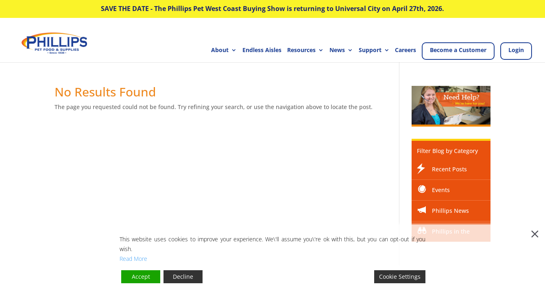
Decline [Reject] (183, 276)
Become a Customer (458, 50)
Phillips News (450, 210)
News (337, 50)
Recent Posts (449, 169)
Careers (405, 50)
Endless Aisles (261, 50)
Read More (133, 258)
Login (516, 50)
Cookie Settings (400, 276)
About (220, 50)
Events (441, 190)
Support (370, 50)
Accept (141, 276)
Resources (301, 50)
